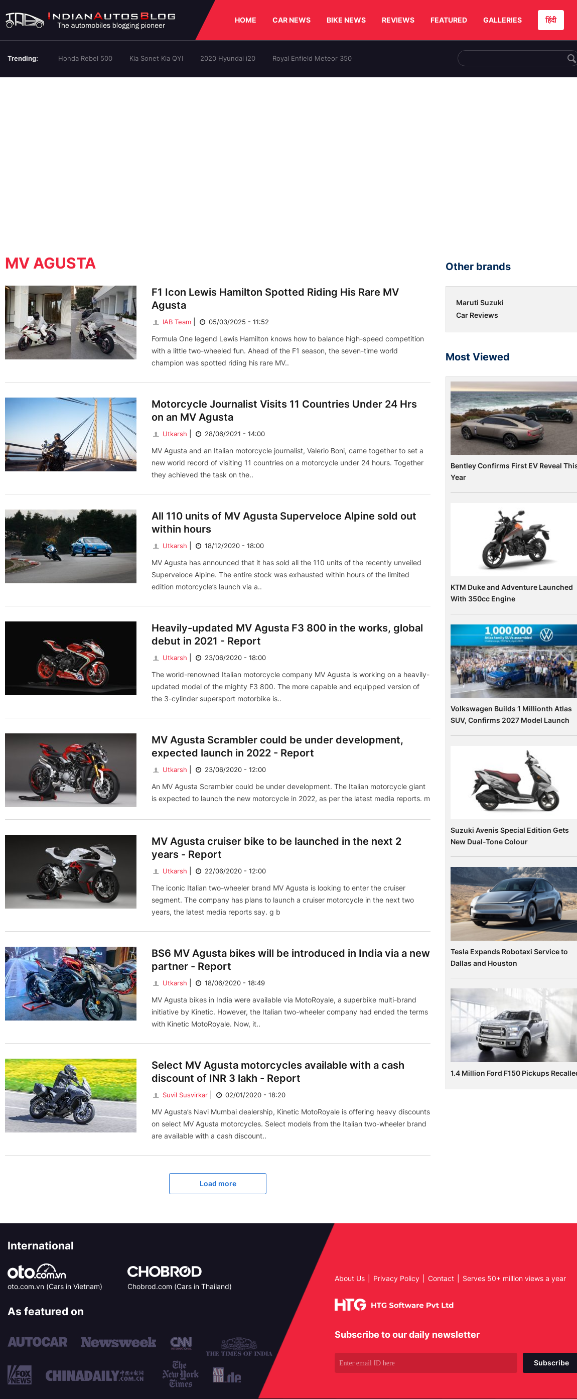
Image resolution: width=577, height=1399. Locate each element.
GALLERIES (502, 20)
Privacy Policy (396, 1278)
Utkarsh (169, 434)
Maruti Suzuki (480, 302)
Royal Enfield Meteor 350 (312, 58)
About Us (350, 1278)
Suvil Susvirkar (180, 1095)
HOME (245, 20)
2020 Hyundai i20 (227, 58)
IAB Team (171, 322)
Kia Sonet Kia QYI (156, 58)
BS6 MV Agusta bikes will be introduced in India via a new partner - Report (291, 959)
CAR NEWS (291, 20)
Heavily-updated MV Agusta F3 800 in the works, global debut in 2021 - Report (287, 634)
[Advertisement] (291, 162)
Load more (218, 1183)
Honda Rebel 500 (85, 58)
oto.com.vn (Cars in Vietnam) (55, 1286)
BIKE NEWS (346, 20)
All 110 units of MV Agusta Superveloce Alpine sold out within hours (284, 522)
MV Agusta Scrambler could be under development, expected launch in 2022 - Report (277, 746)
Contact (441, 1278)
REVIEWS (398, 20)
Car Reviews (477, 315)
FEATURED (448, 20)
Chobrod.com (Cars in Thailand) (179, 1286)
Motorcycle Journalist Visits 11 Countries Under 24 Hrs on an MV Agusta (284, 410)
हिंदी (550, 20)
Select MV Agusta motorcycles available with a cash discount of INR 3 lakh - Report (278, 1071)
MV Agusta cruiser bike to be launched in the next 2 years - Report (276, 847)
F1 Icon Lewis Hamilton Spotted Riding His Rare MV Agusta (275, 298)
